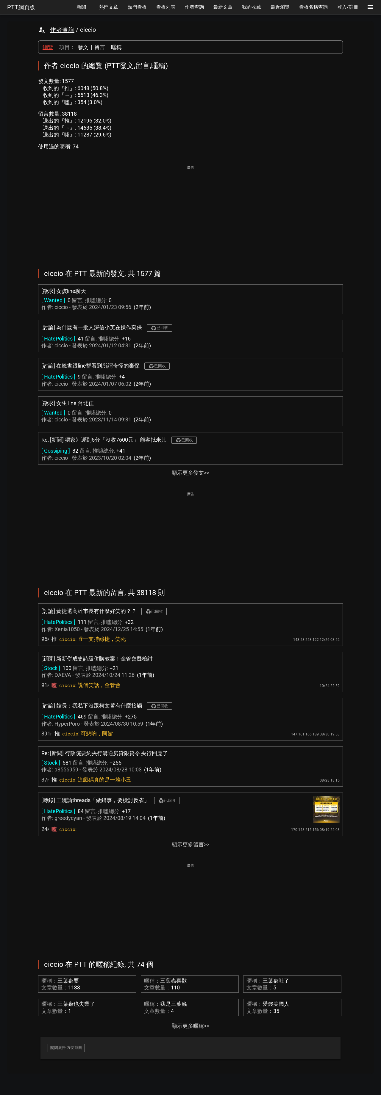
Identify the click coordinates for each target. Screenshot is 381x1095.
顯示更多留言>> (190, 844)
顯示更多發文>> (190, 473)
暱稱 (116, 47)
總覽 (48, 47)
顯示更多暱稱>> (190, 1026)
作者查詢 (62, 29)
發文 (83, 47)
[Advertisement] (190, 213)
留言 (99, 47)
